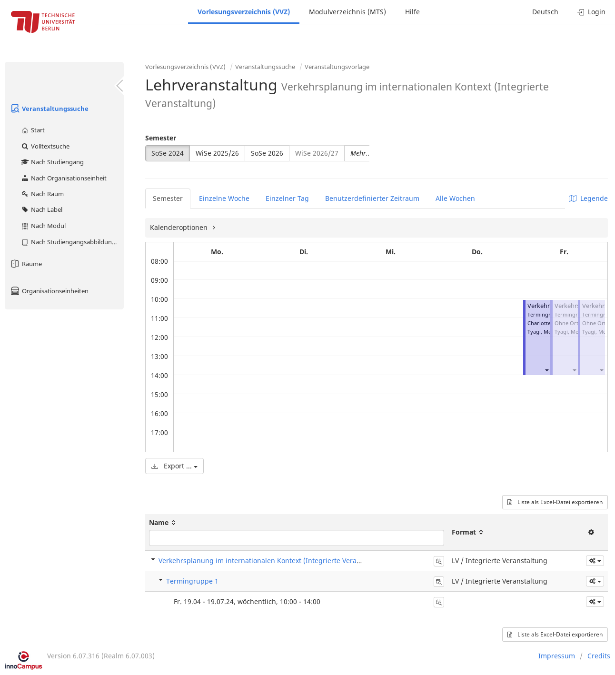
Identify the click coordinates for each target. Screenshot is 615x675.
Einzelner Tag (287, 198)
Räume (26, 263)
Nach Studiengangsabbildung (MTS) (72, 242)
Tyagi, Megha (544, 331)
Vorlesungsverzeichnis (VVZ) (244, 11)
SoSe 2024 (167, 153)
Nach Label (41, 209)
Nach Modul (43, 225)
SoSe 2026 (267, 153)
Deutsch (545, 11)
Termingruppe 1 (192, 581)
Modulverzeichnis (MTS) (347, 11)
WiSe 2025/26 (217, 153)
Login (591, 11)
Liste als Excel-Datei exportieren (555, 502)
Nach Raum (42, 193)
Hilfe (412, 11)
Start (32, 130)
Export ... (174, 465)
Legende (588, 198)
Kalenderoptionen (179, 227)
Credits (598, 655)
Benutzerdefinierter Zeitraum (372, 198)
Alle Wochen (455, 198)
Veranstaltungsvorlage (337, 66)
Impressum (556, 655)
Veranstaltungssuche (49, 108)
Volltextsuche (44, 146)
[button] (546, 370)
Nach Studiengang (52, 162)
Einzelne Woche (224, 198)
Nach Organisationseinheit (63, 178)
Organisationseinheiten (49, 291)
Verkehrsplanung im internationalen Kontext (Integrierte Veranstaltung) (274, 560)
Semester (160, 137)
